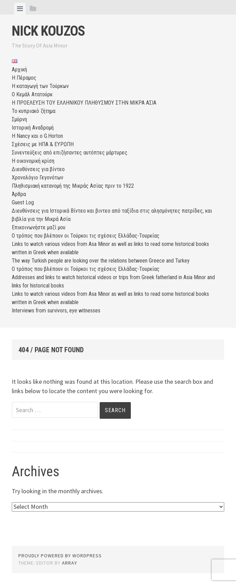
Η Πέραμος (24, 77)
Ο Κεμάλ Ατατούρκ (32, 94)
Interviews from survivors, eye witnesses (56, 310)
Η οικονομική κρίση (33, 161)
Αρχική (19, 69)
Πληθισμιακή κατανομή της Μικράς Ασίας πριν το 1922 (73, 186)
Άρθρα (19, 194)
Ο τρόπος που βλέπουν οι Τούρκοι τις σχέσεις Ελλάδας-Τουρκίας (86, 235)
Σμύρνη (19, 119)
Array (69, 563)
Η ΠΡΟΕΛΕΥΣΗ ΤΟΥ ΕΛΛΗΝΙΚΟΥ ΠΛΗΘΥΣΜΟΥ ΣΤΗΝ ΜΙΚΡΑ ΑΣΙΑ (84, 102)
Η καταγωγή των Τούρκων (40, 86)
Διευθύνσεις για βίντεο (38, 169)
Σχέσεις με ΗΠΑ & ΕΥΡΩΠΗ (43, 144)
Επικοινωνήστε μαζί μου (38, 227)
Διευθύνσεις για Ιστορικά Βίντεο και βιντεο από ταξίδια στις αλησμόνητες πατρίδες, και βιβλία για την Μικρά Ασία (112, 214)
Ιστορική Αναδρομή (33, 127)
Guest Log (23, 202)
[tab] (20, 9)
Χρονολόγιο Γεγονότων (37, 177)
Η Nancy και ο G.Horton (37, 136)
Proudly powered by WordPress (60, 555)
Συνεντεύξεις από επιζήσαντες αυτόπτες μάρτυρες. (70, 152)
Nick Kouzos (48, 31)
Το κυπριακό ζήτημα (33, 111)
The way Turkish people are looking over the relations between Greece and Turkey (101, 260)
